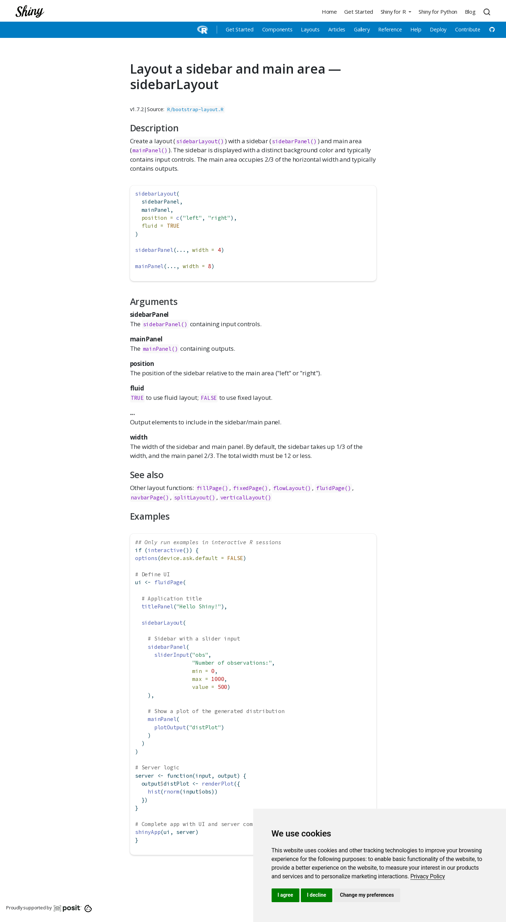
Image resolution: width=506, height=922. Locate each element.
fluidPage (330, 488)
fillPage (209, 488)
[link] (427, 876)
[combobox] (488, 11)
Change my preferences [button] (367, 895)
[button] (396, 11)
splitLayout (191, 497)
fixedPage (247, 488)
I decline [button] (316, 895)
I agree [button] (285, 895)
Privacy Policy (427, 876)
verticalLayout (242, 497)
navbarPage (147, 497)
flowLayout (289, 488)
